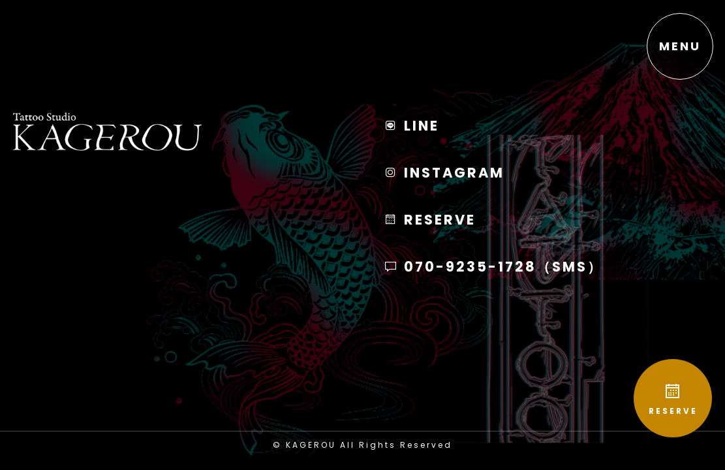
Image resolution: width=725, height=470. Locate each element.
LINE (411, 125)
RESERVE (673, 399)
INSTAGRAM (444, 172)
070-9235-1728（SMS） (493, 266)
